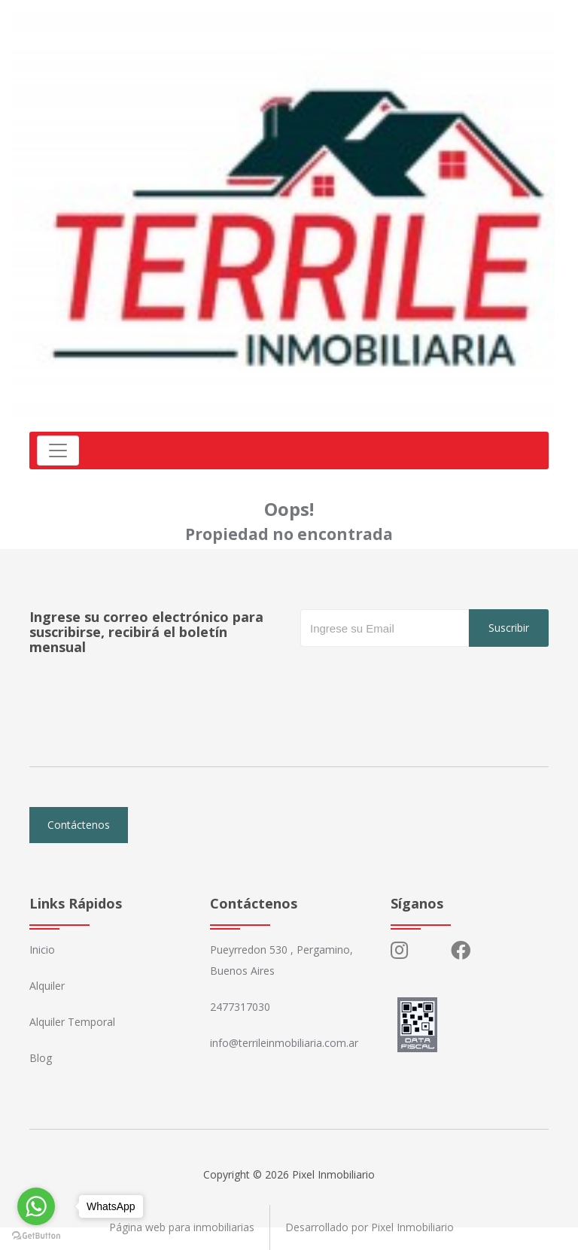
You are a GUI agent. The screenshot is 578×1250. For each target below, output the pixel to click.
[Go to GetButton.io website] (36, 1234)
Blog (40, 1058)
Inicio (42, 949)
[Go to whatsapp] (36, 1206)
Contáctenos (78, 825)
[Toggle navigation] (58, 450)
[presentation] (414, 677)
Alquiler (47, 985)
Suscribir (508, 627)
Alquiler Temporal (72, 1022)
